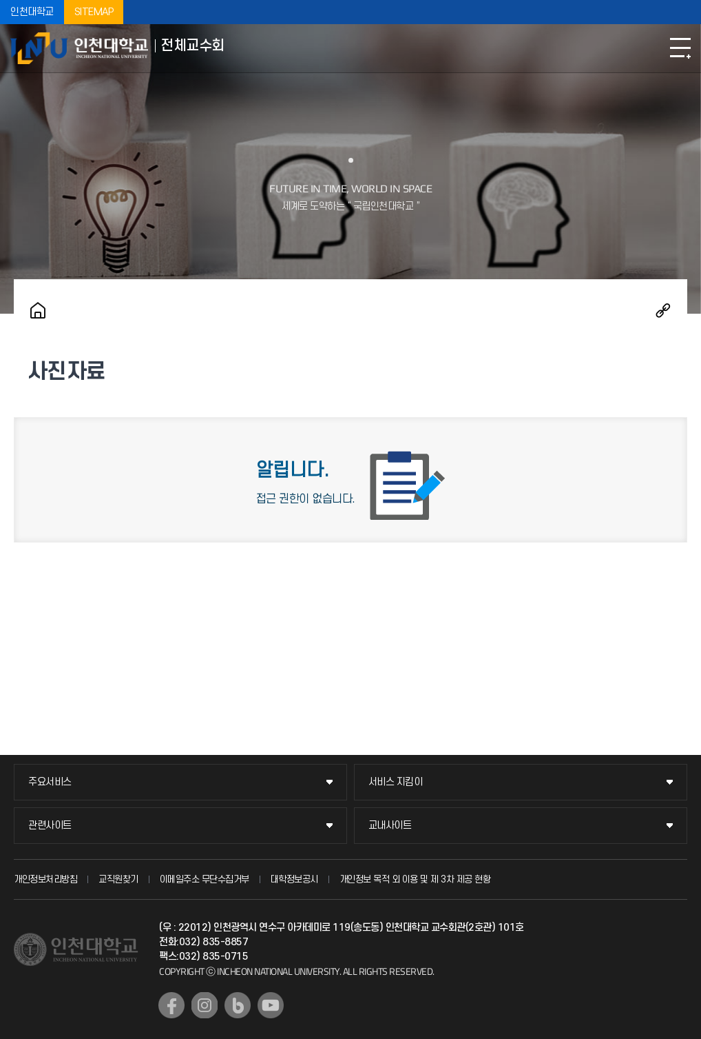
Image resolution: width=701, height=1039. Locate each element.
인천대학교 (32, 12)
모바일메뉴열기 (680, 48)
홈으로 (38, 310)
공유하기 (663, 310)
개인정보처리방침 (45, 879)
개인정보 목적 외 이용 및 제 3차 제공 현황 (415, 879)
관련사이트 (50, 825)
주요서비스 (50, 782)
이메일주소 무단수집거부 (204, 879)
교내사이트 (390, 825)
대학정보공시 (294, 879)
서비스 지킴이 (395, 782)
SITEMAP (94, 12)
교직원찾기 (118, 879)
